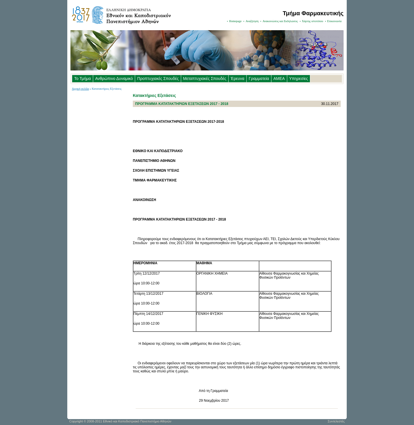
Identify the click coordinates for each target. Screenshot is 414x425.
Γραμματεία (259, 78)
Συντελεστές (336, 421)
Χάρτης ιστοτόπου (312, 21)
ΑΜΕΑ (279, 78)
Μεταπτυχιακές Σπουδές (204, 78)
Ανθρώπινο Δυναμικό (114, 78)
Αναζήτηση (252, 21)
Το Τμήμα (82, 78)
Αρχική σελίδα (80, 88)
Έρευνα (237, 78)
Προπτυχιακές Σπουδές (158, 78)
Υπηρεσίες (298, 78)
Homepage (235, 21)
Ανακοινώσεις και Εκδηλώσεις (280, 21)
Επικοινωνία (334, 21)
